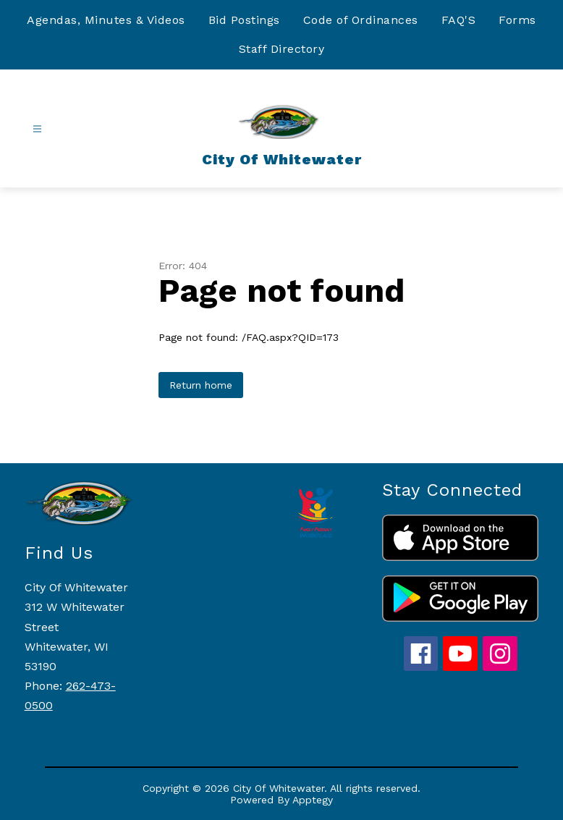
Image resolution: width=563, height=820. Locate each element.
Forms (517, 20)
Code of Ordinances (360, 20)
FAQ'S (458, 20)
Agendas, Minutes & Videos (106, 20)
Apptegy (312, 800)
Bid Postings (244, 20)
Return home (200, 385)
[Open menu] (37, 129)
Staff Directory (282, 49)
